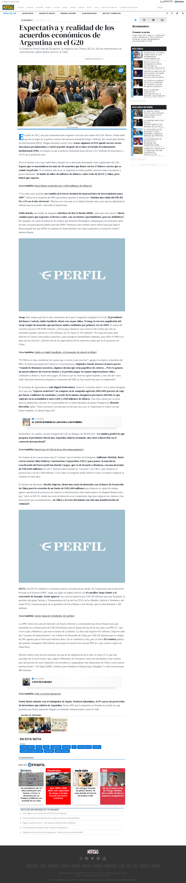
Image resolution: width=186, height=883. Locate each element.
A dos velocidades (42, 682)
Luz (128, 866)
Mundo (53, 7)
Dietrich (97, 747)
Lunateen (144, 866)
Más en (31, 765)
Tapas (109, 7)
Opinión (82, 7)
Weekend (86, 866)
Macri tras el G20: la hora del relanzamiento (58, 449)
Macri (39, 747)
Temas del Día (10, 13)
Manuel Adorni (68, 13)
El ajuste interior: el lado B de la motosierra (57, 422)
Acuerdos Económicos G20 (31, 751)
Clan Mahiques (89, 13)
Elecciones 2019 (84, 747)
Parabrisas (98, 866)
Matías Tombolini (112, 13)
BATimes (155, 866)
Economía (43, 7)
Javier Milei (28, 13)
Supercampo (111, 866)
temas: (23, 744)
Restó (101, 7)
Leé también (39, 419)
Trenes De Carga (62, 751)
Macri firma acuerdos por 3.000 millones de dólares (62, 185)
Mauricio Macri (47, 13)
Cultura (63, 7)
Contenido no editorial (148, 7)
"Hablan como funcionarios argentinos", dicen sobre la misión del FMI (52, 832)
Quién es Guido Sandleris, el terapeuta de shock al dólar (65, 352)
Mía (135, 866)
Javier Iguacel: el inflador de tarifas (53, 616)
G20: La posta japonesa (47, 693)
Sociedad (32, 7)
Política (22, 7)
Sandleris (49, 751)
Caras (43, 866)
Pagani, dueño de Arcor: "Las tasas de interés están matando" (49, 823)
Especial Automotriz (124, 7)
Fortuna (65, 866)
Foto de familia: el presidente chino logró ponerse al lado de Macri (51, 818)
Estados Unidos (27, 747)
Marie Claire (54, 866)
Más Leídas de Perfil (142, 107)
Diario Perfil (32, 866)
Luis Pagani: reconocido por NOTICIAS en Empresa (44, 813)
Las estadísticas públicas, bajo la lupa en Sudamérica (45, 827)
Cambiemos (56, 747)
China (46, 747)
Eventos (92, 7)
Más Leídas (137, 48)
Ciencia (73, 7)
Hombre (75, 866)
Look (122, 866)
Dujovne (66, 747)
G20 (74, 747)
